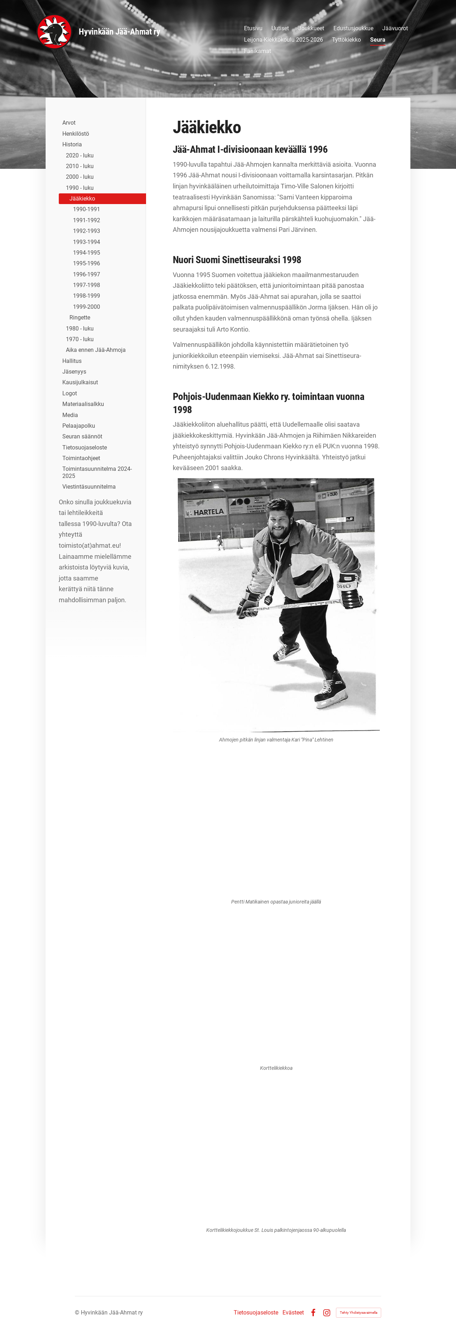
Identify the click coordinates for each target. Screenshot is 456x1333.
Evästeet (293, 1313)
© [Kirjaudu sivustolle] (78, 1312)
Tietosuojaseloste (256, 1313)
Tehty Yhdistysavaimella (358, 1312)
